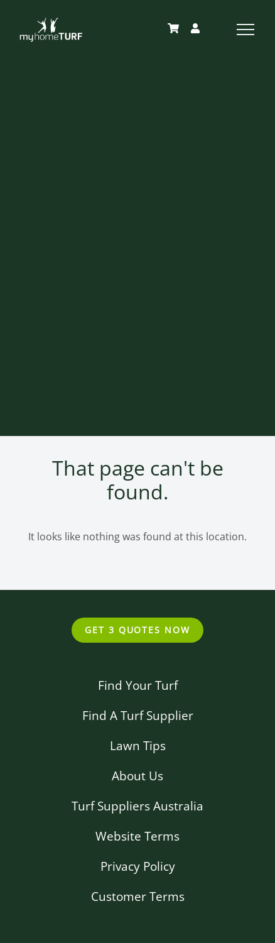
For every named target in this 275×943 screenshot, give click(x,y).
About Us (137, 775)
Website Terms (137, 835)
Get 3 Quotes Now (137, 630)
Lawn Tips (138, 745)
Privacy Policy (137, 866)
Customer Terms (138, 896)
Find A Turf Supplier (137, 715)
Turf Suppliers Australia (137, 805)
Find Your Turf (138, 685)
